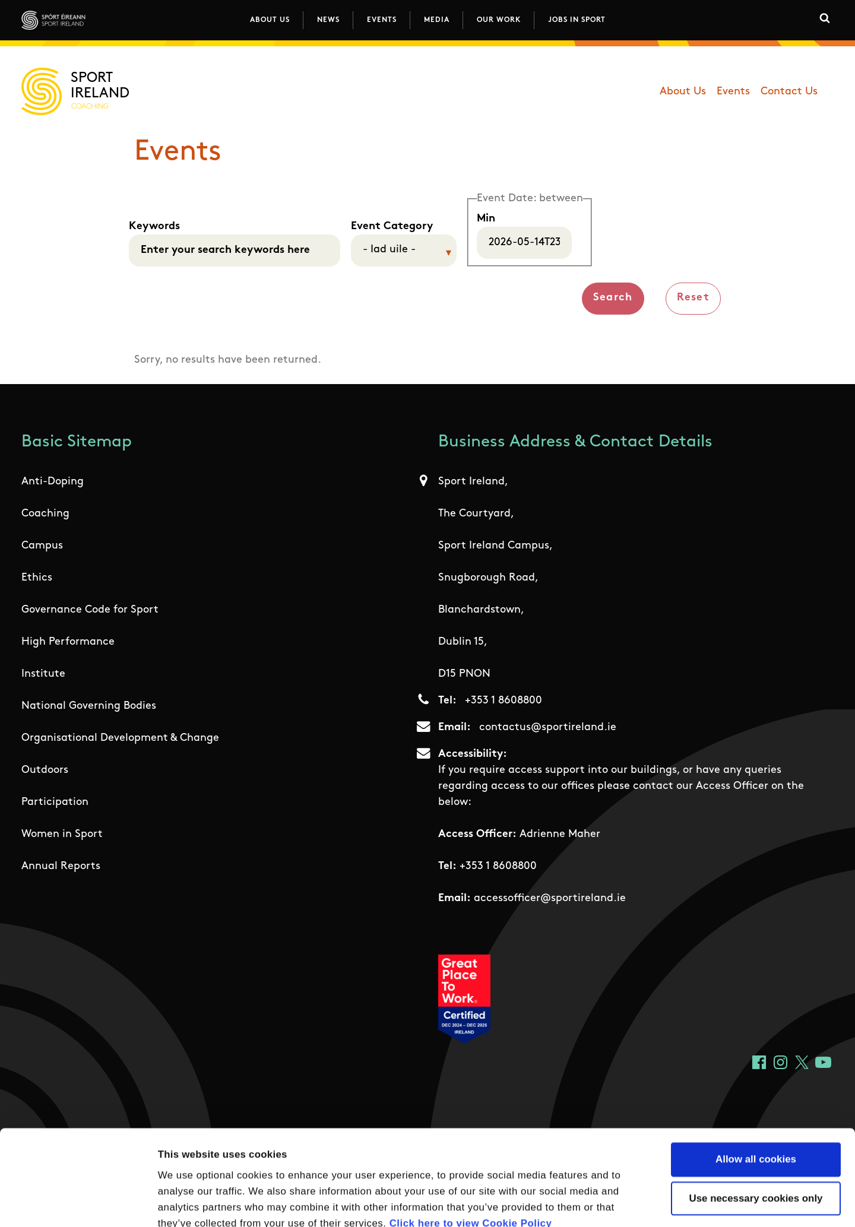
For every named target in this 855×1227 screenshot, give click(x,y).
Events (382, 20)
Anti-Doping (52, 481)
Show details (665, 1202)
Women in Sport (62, 834)
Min (486, 218)
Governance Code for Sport (90, 610)
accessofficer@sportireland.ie (550, 898)
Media (436, 20)
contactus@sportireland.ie (547, 727)
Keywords (154, 226)
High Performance (68, 642)
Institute (43, 674)
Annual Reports (60, 866)
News (328, 20)
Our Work (499, 20)
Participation (54, 802)
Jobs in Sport (577, 20)
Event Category (392, 226)
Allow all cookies (755, 1087)
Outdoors (44, 770)
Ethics (36, 578)
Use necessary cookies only (756, 1126)
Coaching (45, 513)
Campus (42, 545)
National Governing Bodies (88, 706)
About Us (270, 20)
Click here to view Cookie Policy (471, 1151)
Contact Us (789, 91)
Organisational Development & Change (120, 738)
